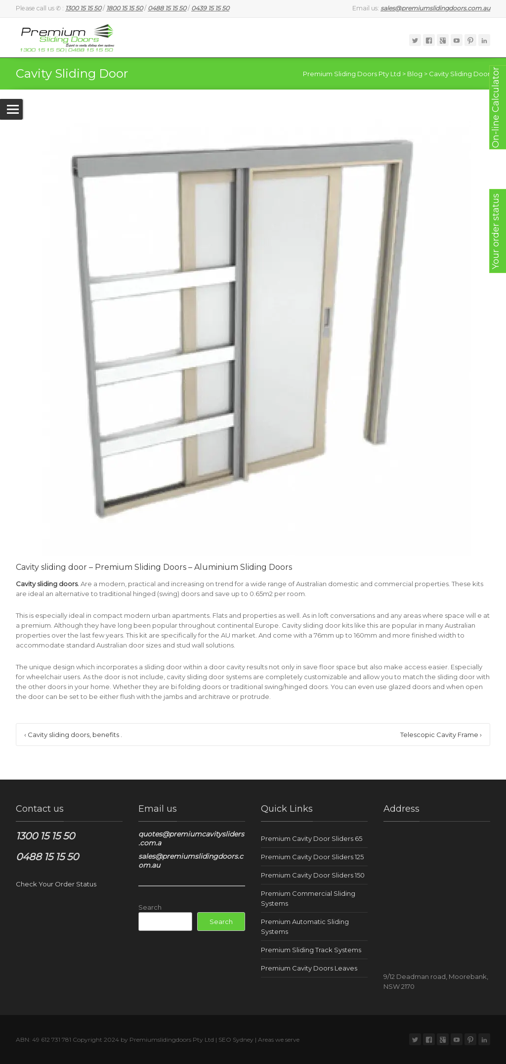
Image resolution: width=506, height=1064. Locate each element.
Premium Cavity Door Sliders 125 (312, 857)
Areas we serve (278, 1039)
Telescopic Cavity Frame (441, 735)
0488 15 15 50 (47, 857)
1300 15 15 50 (45, 836)
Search (150, 907)
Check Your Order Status (56, 884)
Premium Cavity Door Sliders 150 (313, 875)
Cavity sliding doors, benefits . (73, 735)
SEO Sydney (235, 1039)
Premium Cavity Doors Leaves (309, 968)
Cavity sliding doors (47, 584)
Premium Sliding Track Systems (311, 950)
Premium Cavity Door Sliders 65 (311, 838)
